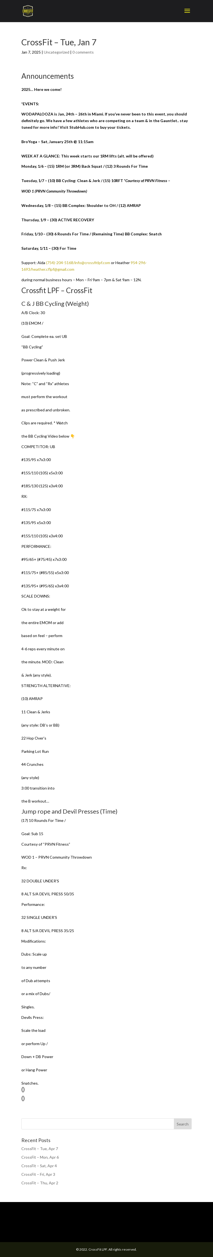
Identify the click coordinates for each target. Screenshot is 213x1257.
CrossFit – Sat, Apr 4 (39, 1165)
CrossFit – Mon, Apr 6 (40, 1157)
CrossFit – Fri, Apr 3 (38, 1174)
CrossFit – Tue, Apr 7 (39, 1148)
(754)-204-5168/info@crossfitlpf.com (78, 262)
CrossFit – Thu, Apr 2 (39, 1182)
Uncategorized (56, 52)
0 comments (83, 52)
